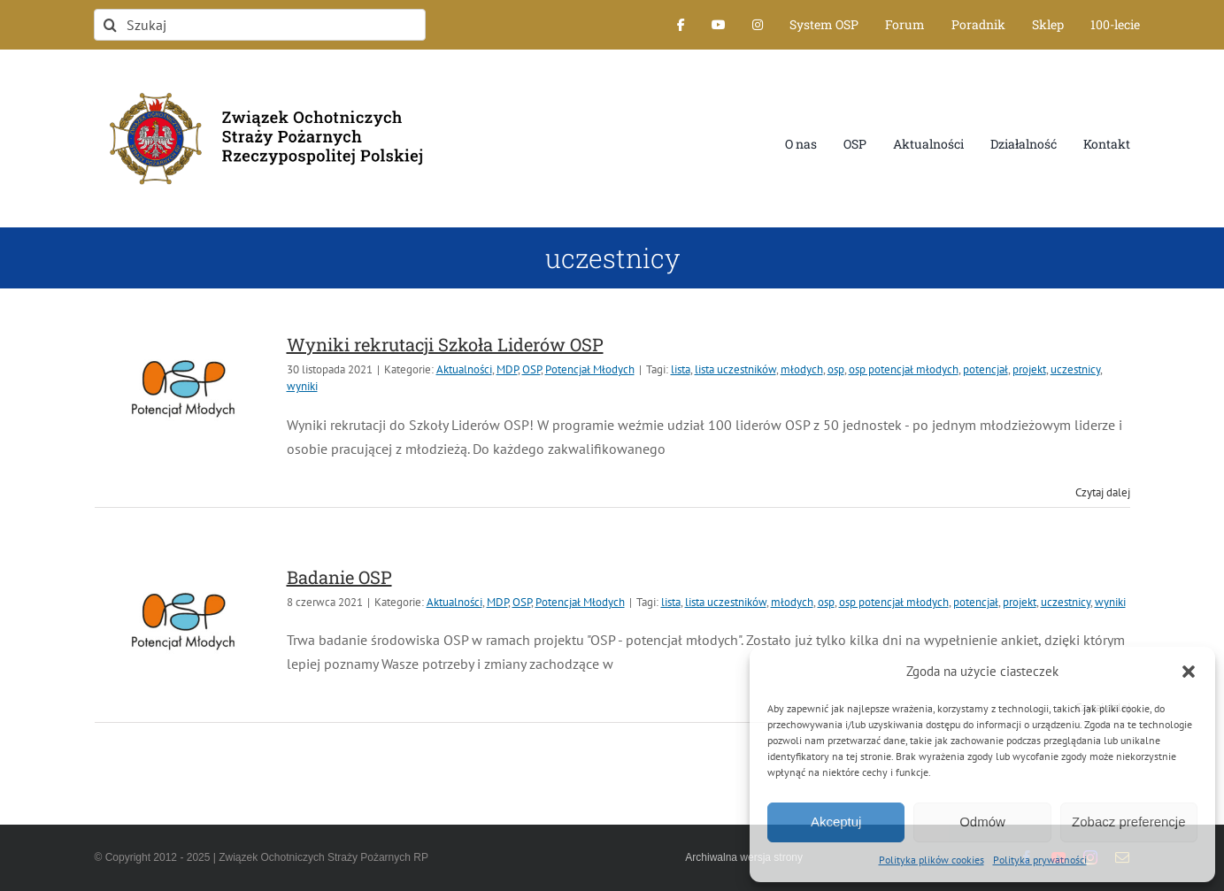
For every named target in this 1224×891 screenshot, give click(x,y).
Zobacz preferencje (1128, 821)
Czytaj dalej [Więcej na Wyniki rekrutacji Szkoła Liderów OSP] (1102, 492)
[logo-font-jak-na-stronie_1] (259, 83)
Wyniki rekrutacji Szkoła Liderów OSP (445, 344)
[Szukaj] (259, 25)
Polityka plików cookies (931, 859)
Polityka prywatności (1040, 859)
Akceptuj (836, 821)
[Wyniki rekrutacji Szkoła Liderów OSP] (183, 388)
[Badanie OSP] (183, 621)
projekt (1029, 369)
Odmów (982, 821)
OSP (531, 369)
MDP (507, 369)
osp (836, 369)
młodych (802, 369)
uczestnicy (1075, 369)
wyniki (302, 386)
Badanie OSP (339, 576)
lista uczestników (735, 369)
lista (680, 369)
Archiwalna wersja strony (744, 857)
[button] (1188, 671)
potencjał (985, 369)
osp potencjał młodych (903, 369)
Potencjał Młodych (590, 369)
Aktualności (464, 369)
